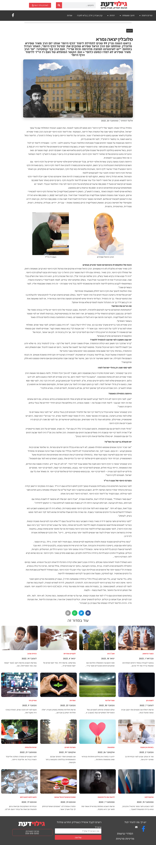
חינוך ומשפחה (127, 15)
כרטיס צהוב (32, 653)
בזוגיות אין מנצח (147, 747)
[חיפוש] (59, 5)
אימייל (98, 827)
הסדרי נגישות (125, 833)
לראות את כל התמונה (106, 797)
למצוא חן (150, 700)
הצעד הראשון (148, 653)
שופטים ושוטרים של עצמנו (65, 797)
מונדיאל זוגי (110, 700)
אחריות (73, 700)
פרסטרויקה (149, 797)
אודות (69, 15)
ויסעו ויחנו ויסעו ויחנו (28, 797)
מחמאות (111, 747)
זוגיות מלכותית (31, 747)
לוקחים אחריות (69, 653)
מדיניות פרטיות (125, 838)
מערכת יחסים (70, 747)
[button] (88, 613)
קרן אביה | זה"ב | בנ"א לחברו (89, 15)
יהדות (111, 15)
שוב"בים (111, 653)
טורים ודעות (145, 15)
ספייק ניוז (33, 700)
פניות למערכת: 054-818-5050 (32, 832)
